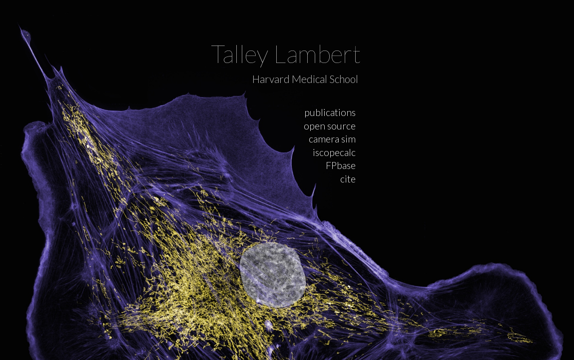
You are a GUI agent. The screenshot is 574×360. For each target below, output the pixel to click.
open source (330, 126)
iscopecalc (334, 152)
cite (348, 178)
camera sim (332, 138)
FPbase (341, 165)
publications (330, 112)
